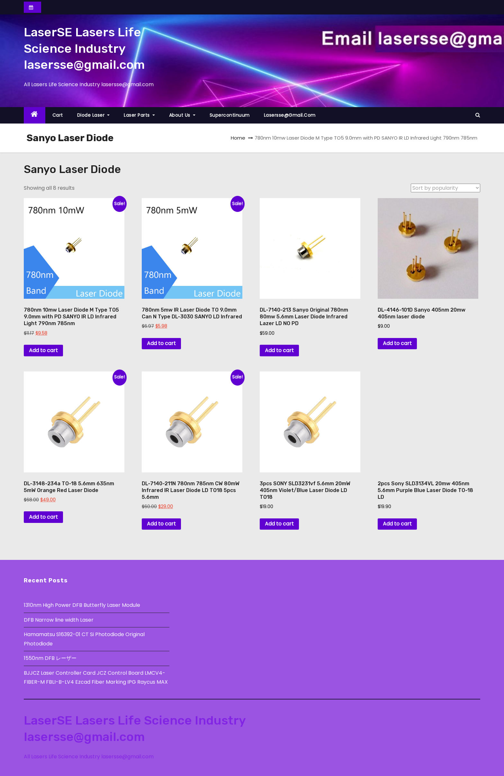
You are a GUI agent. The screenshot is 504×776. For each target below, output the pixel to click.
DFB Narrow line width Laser (59, 620)
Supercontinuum (230, 115)
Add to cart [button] (43, 350)
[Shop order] (445, 188)
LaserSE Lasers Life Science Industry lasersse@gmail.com (84, 48)
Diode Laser (93, 115)
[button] (477, 115)
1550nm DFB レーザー (51, 658)
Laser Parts (139, 115)
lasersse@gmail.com (290, 115)
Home (238, 137)
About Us (182, 115)
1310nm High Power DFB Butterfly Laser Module (82, 605)
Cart (57, 115)
